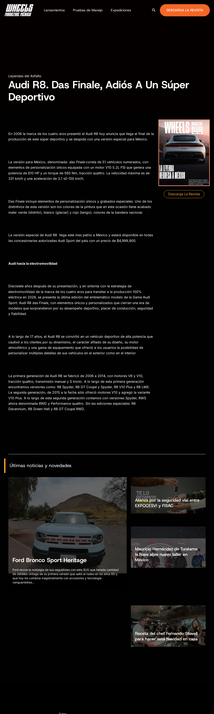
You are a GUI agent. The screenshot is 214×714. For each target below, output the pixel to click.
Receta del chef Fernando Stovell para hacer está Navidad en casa (166, 579)
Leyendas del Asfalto (24, 76)
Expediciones (117, 10)
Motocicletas (67, 662)
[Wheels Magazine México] (20, 10)
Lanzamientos (53, 10)
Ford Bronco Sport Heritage (50, 561)
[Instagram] (199, 707)
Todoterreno (67, 670)
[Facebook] (193, 707)
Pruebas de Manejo (85, 10)
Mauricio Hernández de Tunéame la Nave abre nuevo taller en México (166, 537)
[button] (154, 10)
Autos (62, 655)
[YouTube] (212, 707)
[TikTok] (206, 707)
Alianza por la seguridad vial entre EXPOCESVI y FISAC (167, 501)
